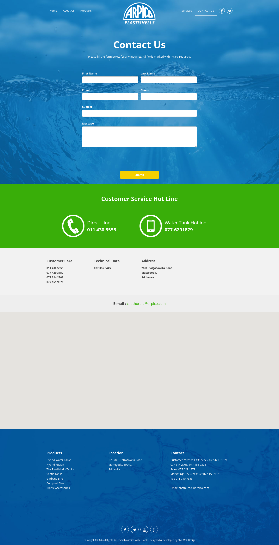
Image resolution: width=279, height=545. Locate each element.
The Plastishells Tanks (60, 469)
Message (88, 123)
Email (86, 90)
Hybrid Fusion (55, 464)
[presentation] (111, 159)
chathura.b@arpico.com (146, 303)
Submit (139, 175)
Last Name (148, 73)
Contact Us (206, 10)
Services (187, 10)
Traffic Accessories (58, 488)
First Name (89, 73)
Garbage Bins (54, 478)
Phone (145, 90)
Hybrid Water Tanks (58, 460)
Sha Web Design (186, 540)
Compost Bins (55, 483)
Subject (87, 107)
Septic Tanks (54, 474)
